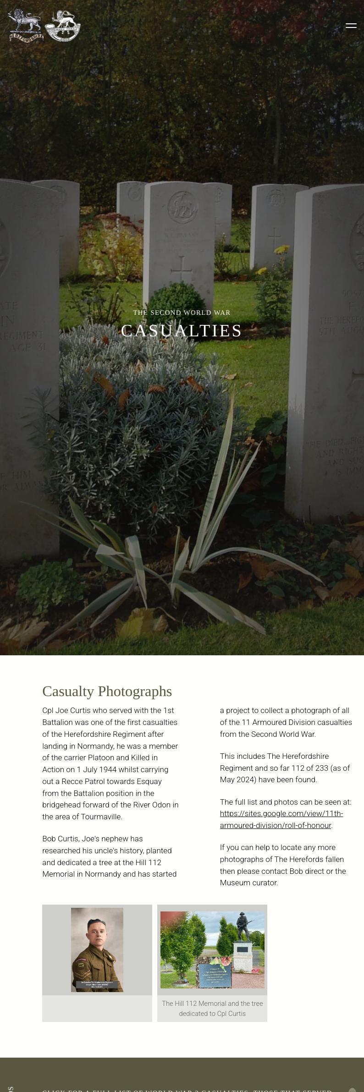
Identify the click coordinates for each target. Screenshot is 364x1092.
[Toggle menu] (351, 25)
